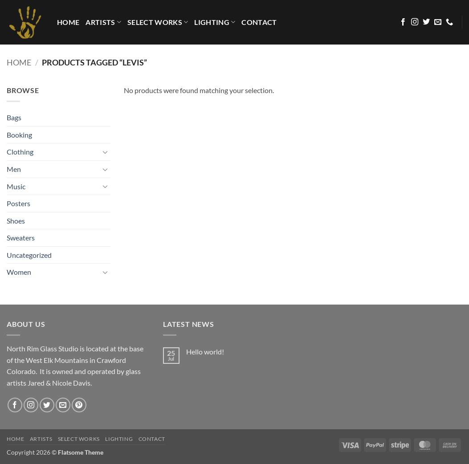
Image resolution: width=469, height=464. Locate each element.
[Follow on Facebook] (403, 22)
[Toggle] (105, 152)
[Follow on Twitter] (426, 22)
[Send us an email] (437, 22)
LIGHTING (214, 22)
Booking (19, 134)
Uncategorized (29, 255)
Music (16, 186)
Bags (14, 117)
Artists (103, 22)
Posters (18, 203)
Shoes (16, 220)
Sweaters (21, 237)
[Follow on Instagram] (414, 22)
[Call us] (449, 22)
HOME (68, 22)
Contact (259, 22)
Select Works (157, 22)
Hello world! (205, 351)
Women (19, 272)
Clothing (20, 151)
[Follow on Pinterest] (79, 405)
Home (19, 62)
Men (14, 169)
